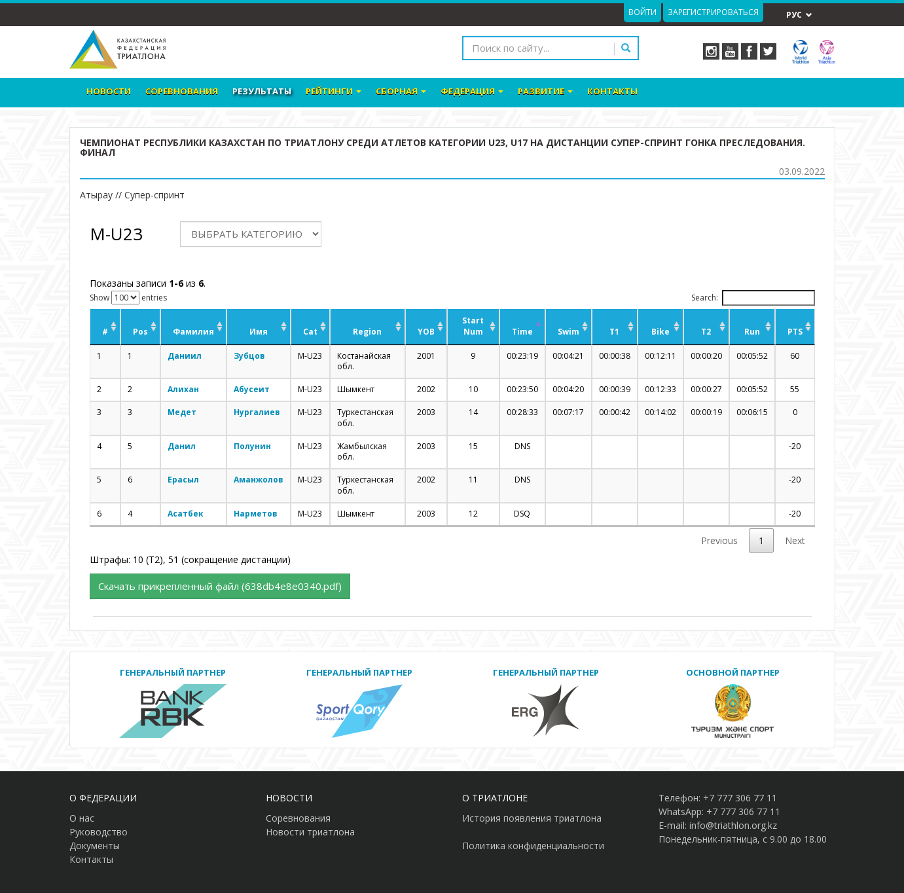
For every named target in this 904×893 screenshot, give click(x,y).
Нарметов (256, 513)
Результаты (261, 91)
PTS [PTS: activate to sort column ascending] (795, 331)
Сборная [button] (401, 91)
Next (795, 540)
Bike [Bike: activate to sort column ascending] (660, 331)
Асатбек (186, 513)
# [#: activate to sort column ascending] (105, 331)
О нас (81, 818)
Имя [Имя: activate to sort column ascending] (258, 331)
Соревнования (181, 91)
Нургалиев (257, 412)
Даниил (185, 355)
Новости (108, 91)
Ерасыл (183, 479)
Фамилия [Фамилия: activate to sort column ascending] (193, 331)
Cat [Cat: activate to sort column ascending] (310, 331)
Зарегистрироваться (713, 12)
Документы (94, 845)
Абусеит (252, 389)
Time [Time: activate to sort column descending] (522, 331)
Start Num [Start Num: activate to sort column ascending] (473, 326)
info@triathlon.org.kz (733, 825)
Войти (642, 12)
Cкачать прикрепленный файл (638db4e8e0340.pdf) (220, 585)
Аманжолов (258, 479)
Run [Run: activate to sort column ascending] (752, 331)
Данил (182, 446)
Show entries (128, 297)
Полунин (252, 446)
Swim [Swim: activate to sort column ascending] (568, 331)
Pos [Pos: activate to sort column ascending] (140, 331)
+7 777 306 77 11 (740, 798)
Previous (719, 540)
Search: (753, 298)
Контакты (612, 91)
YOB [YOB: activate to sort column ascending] (426, 331)
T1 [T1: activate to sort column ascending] (614, 331)
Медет (182, 412)
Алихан (183, 389)
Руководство (98, 832)
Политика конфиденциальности (533, 845)
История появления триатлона (532, 818)
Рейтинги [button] (333, 91)
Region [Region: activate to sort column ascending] (367, 331)
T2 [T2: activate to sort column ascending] (706, 331)
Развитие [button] (545, 91)
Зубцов (249, 355)
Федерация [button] (472, 91)
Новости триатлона (310, 832)
